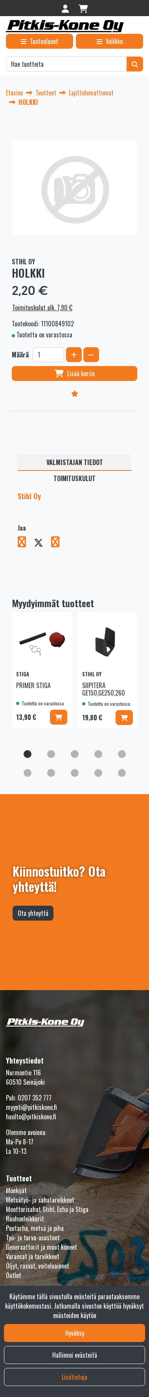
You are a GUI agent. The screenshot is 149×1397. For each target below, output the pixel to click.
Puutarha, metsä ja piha (35, 1228)
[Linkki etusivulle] (65, 26)
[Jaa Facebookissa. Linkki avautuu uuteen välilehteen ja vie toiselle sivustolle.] (26, 543)
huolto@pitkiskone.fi (31, 1116)
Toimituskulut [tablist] (74, 478)
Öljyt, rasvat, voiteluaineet (37, 1266)
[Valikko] (109, 41)
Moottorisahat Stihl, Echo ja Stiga (47, 1209)
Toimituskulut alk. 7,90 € (42, 307)
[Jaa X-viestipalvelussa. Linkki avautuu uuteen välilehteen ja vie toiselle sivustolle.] (42, 543)
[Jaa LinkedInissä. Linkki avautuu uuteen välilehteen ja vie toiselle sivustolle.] (58, 543)
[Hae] (66, 64)
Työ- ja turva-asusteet (33, 1237)
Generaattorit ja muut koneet (41, 1247)
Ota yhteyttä (33, 913)
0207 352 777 (35, 1097)
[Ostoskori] (83, 8)
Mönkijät (16, 1190)
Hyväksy (74, 1333)
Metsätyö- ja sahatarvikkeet (40, 1200)
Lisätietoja (74, 1377)
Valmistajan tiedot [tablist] (74, 462)
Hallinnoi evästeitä (74, 1355)
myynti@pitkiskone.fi (31, 1107)
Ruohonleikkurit (25, 1218)
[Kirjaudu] (66, 8)
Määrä (20, 354)
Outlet (13, 1275)
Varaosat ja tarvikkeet (32, 1256)
